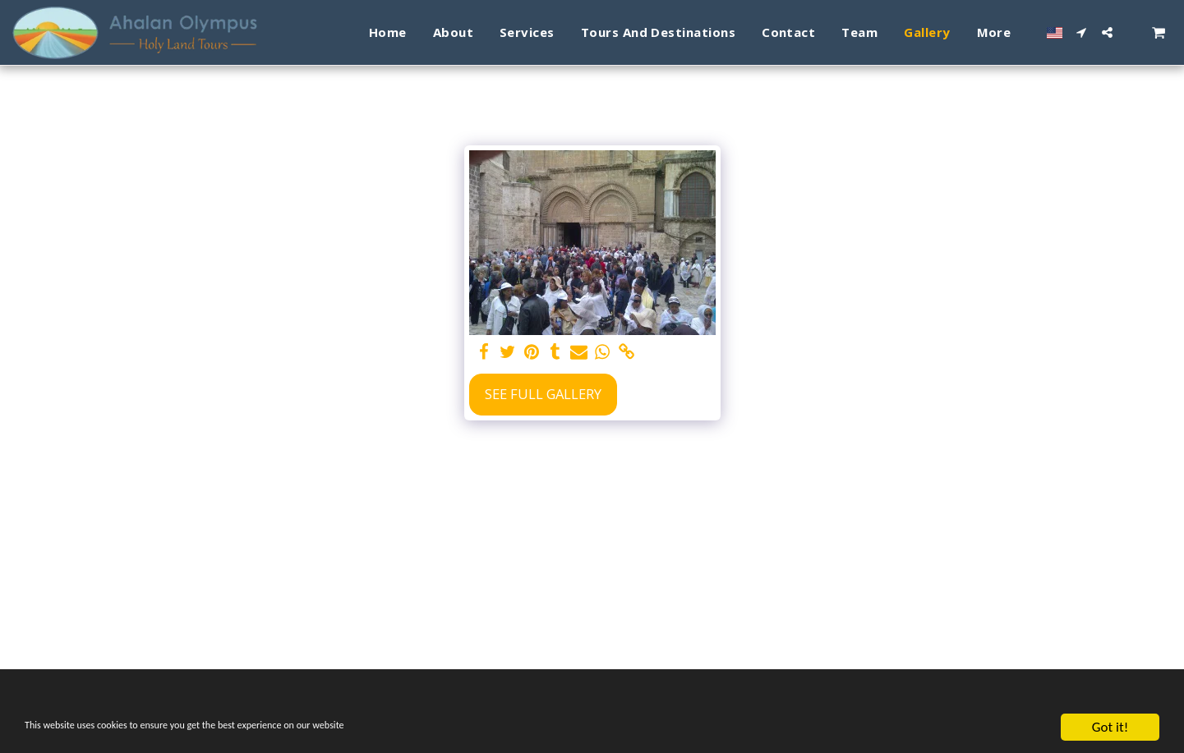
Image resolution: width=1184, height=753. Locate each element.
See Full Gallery (543, 393)
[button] (1082, 32)
